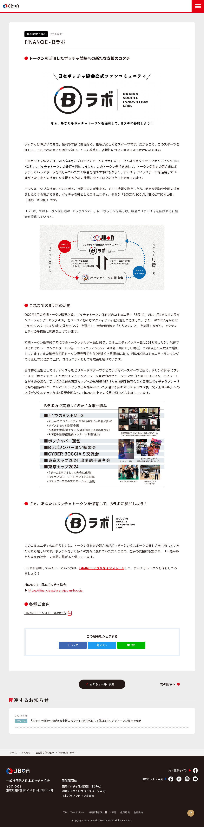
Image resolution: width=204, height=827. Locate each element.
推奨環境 (125, 812)
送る (131, 645)
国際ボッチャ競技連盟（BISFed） (82, 786)
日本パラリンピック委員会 (78, 796)
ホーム (13, 752)
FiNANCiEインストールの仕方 (48, 612)
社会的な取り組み (44, 752)
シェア (73, 645)
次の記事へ (170, 684)
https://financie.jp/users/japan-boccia (55, 590)
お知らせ (26, 752)
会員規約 (138, 812)
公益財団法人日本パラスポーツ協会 (83, 791)
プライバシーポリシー (73, 812)
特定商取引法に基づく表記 (102, 812)
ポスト (102, 645)
